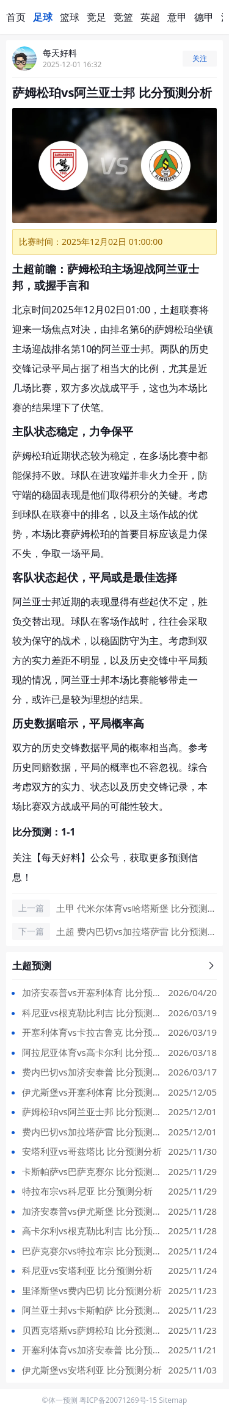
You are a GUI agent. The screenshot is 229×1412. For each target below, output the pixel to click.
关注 (199, 58)
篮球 (69, 17)
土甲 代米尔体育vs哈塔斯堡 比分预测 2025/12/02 (135, 908)
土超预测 (114, 965)
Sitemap (173, 1400)
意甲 (177, 17)
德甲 (204, 17)
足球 (43, 17)
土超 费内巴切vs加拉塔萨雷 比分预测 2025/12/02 (135, 932)
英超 (150, 17)
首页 (16, 17)
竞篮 (123, 17)
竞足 (96, 17)
